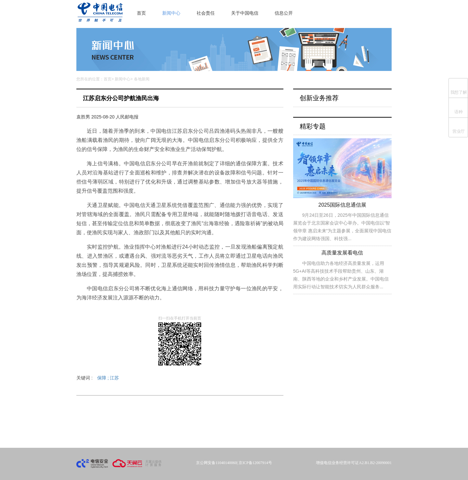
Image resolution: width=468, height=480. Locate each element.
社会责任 (206, 13)
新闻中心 (171, 13)
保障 (103, 377)
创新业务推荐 (319, 98)
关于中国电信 (244, 13)
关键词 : (97, 378)
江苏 (114, 377)
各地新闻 (142, 79)
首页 (141, 13)
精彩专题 (313, 126)
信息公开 (284, 13)
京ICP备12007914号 (255, 462)
